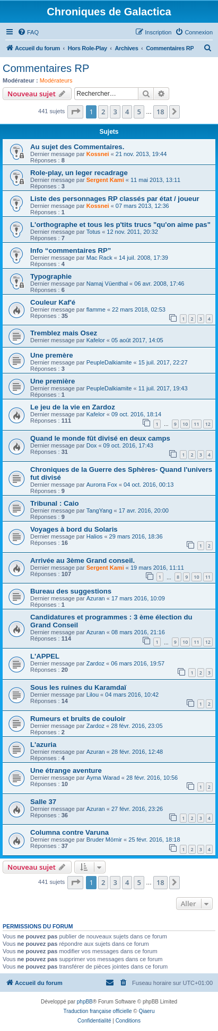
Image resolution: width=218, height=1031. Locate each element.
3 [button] (115, 111)
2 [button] (103, 111)
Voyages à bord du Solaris (74, 529)
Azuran (95, 598)
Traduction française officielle (98, 1011)
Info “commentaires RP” (70, 250)
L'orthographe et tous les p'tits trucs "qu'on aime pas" (120, 225)
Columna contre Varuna (69, 832)
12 (208, 424)
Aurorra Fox (101, 484)
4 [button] (127, 111)
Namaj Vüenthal (107, 283)
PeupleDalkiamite (109, 362)
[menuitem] (28, 32)
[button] (75, 111)
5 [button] (139, 111)
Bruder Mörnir (104, 839)
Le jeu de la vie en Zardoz (72, 407)
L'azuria (43, 745)
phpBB (85, 1002)
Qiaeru (146, 1011)
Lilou (92, 694)
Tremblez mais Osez (63, 333)
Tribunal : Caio (54, 503)
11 (196, 424)
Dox (91, 445)
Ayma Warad (103, 777)
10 (185, 424)
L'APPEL (44, 656)
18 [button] (160, 111)
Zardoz (95, 663)
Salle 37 (43, 802)
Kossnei (97, 154)
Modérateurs (56, 80)
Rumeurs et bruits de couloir (78, 719)
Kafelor (95, 340)
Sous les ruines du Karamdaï (78, 687)
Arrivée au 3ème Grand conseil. (82, 560)
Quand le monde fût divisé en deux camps (100, 438)
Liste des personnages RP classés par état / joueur (114, 199)
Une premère (51, 355)
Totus (93, 232)
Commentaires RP (46, 68)
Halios (94, 536)
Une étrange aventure (66, 770)
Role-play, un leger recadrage (79, 173)
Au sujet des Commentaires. (77, 147)
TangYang (99, 510)
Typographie (51, 276)
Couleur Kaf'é (52, 302)
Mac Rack (99, 257)
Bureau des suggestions (70, 591)
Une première (52, 381)
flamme (96, 309)
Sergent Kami (105, 180)
